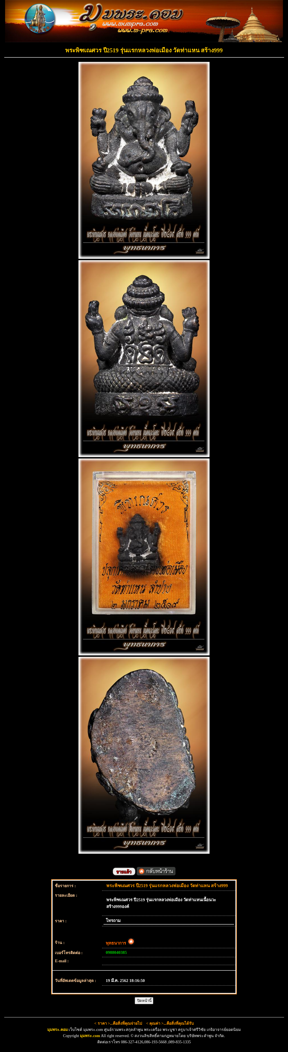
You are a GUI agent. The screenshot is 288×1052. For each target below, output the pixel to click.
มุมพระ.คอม (57, 1030)
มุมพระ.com (90, 1036)
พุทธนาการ (120, 943)
